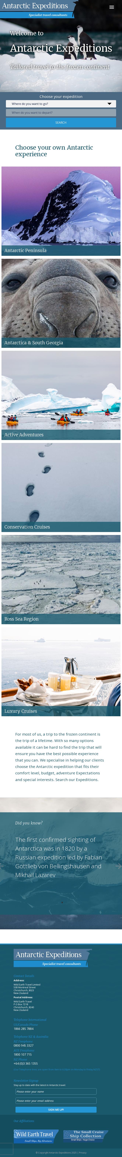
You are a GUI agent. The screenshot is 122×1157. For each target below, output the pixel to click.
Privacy (82, 1152)
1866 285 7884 (23, 1028)
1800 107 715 (23, 1054)
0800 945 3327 (23, 1045)
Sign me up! (56, 1109)
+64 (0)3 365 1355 (26, 1063)
